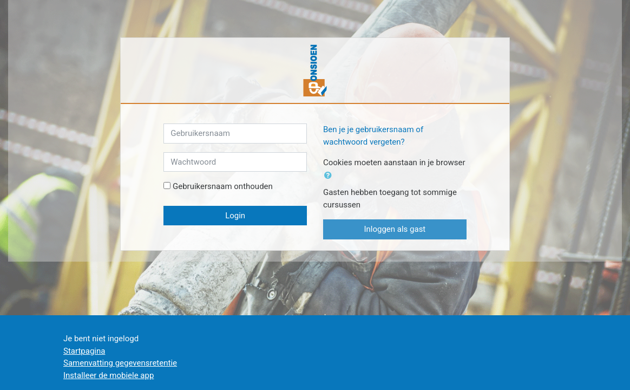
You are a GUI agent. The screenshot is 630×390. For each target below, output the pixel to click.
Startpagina (84, 351)
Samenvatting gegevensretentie (120, 363)
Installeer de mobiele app (108, 375)
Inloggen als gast (394, 229)
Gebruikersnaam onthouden (223, 186)
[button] (330, 176)
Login (235, 215)
